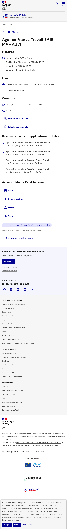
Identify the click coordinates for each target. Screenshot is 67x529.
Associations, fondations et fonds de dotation (18, 343)
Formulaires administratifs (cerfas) (14, 357)
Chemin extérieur (14, 198)
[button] (18, 32)
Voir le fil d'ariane (8, 25)
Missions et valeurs (8, 394)
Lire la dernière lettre (9, 267)
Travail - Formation (8, 316)
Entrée (9, 207)
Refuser (17, 524)
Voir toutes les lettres (9, 271)
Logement (5, 320)
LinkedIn (18, 289)
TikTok (11, 289)
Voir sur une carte (17, 90)
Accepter (7, 524)
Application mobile (28, 142)
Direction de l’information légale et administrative (38, 442)
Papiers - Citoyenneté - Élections (13, 304)
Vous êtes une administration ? (12, 402)
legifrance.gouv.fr (10, 451)
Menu (63, 5)
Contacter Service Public (10, 410)
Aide (3, 398)
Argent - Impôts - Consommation (13, 328)
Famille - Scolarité (8, 308)
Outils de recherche (9, 369)
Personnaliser (28, 524)
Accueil (9, 216)
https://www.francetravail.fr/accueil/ (24, 104)
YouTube (31, 289)
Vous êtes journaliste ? (9, 406)
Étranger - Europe (8, 335)
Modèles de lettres (8, 365)
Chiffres (5, 386)
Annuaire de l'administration (12, 377)
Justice (4, 332)
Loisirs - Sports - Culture (10, 339)
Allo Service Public (8, 373)
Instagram (24, 289)
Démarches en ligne (9, 353)
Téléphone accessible (16, 118)
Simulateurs (6, 361)
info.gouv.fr (28, 451)
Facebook (4, 289)
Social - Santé (6, 312)
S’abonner (8, 261)
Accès (9, 190)
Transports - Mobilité (9, 324)
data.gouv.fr (42, 451)
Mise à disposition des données (13, 390)
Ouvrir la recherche (56, 3)
